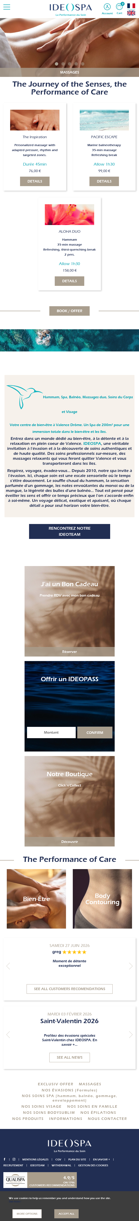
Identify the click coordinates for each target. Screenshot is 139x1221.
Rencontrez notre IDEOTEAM (70, 531)
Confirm (95, 733)
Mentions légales (36, 1159)
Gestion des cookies (93, 1165)
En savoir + (101, 1159)
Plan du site (78, 1159)
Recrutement (13, 1165)
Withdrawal (61, 1165)
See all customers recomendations (69, 989)
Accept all (66, 1213)
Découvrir (69, 842)
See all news (69, 1057)
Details (34, 181)
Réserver (69, 652)
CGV (59, 1159)
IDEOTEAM (37, 1165)
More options (27, 1213)
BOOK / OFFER (69, 311)
